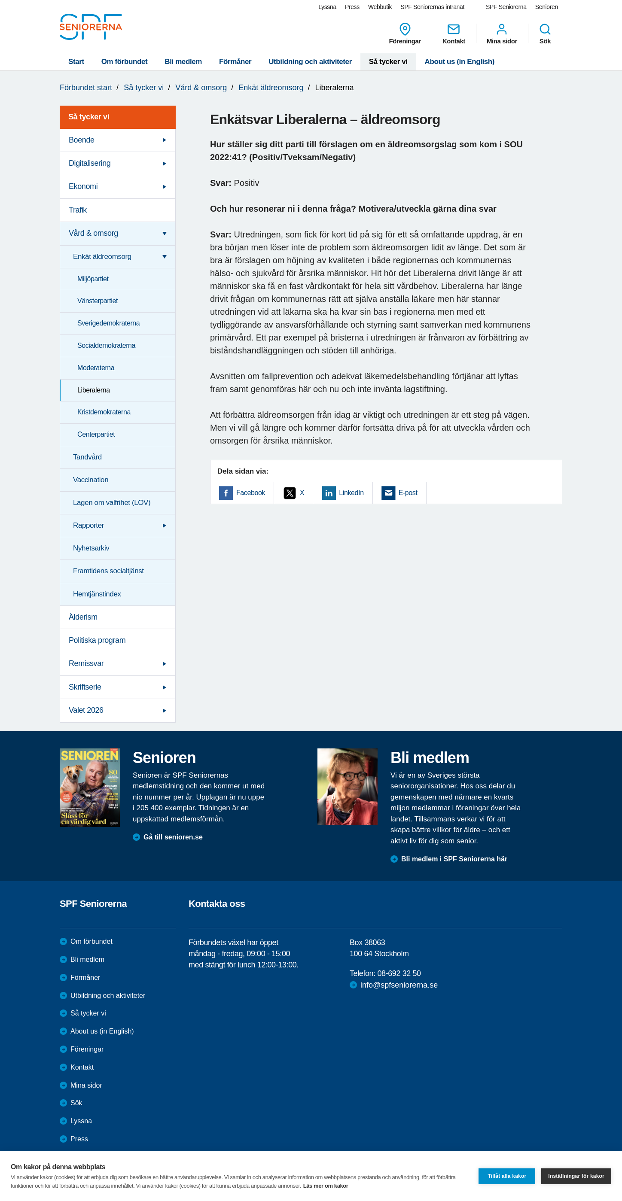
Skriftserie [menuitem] (85, 687)
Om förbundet (124, 62)
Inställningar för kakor (576, 1176)
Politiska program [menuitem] (97, 640)
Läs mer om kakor (325, 1186)
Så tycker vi (388, 62)
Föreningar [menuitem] (405, 33)
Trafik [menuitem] (78, 210)
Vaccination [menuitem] (90, 480)
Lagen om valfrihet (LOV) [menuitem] (111, 503)
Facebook (250, 492)
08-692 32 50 (399, 973)
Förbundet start (86, 87)
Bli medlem (183, 62)
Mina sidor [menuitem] (502, 33)
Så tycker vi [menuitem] (88, 116)
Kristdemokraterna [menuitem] (104, 412)
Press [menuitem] (352, 6)
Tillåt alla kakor (507, 1176)
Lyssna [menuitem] (327, 6)
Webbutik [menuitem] (380, 6)
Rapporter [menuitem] (88, 525)
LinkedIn (351, 492)
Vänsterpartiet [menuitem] (97, 300)
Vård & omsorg (201, 87)
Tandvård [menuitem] (87, 457)
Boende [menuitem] (82, 140)
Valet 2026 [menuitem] (86, 710)
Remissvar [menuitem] (86, 663)
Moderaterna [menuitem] (95, 367)
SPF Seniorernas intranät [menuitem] (432, 6)
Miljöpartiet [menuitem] (93, 279)
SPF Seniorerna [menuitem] (506, 6)
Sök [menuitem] (545, 33)
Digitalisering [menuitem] (89, 163)
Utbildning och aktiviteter (310, 62)
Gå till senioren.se (173, 837)
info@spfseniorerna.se (399, 985)
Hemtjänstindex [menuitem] (97, 594)
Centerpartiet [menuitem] (96, 434)
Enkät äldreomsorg (270, 87)
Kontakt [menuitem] (453, 33)
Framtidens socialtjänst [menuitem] (108, 571)
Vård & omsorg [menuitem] (93, 233)
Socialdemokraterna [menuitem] (106, 345)
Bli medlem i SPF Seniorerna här (454, 859)
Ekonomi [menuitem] (83, 186)
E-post (408, 492)
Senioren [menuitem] (546, 6)
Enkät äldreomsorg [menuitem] (102, 256)
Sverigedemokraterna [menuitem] (108, 323)
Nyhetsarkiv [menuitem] (91, 548)
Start (76, 62)
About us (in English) (460, 62)
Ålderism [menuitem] (83, 617)
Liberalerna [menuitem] (93, 390)
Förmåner (235, 62)
